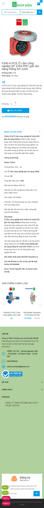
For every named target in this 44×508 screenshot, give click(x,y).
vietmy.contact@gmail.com (18, 367)
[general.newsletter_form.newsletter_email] (22, 493)
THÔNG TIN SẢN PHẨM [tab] (13, 132)
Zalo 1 (5, 487)
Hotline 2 (6, 503)
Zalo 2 (5, 493)
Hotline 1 (6, 498)
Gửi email (36, 493)
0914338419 (11, 116)
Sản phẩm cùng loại (15, 283)
